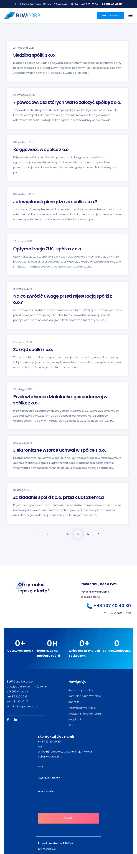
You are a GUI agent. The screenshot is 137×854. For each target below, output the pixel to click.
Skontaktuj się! (110, 15)
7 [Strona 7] (98, 534)
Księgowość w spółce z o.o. (41, 149)
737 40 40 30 (20, 701)
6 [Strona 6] (88, 534)
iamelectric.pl (47, 848)
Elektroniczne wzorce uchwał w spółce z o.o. (59, 450)
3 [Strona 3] (57, 534)
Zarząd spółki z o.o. (33, 349)
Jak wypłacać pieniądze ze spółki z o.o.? (55, 202)
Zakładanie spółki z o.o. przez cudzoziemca (58, 497)
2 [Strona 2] (47, 534)
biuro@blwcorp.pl (27, 706)
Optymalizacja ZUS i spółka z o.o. (47, 249)
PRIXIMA (68, 843)
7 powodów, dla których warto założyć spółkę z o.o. (67, 102)
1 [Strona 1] (37, 534)
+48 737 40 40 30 (111, 4)
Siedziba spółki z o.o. (34, 55)
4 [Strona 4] (68, 534)
